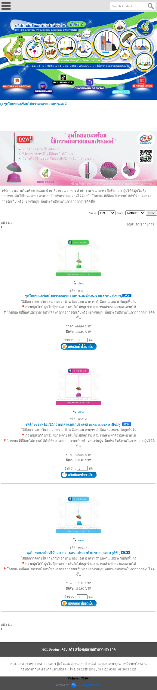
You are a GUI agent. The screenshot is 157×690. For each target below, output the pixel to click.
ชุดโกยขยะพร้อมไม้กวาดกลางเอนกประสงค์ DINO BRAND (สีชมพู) (73, 424)
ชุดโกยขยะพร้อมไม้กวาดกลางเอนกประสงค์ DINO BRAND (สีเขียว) (73, 296)
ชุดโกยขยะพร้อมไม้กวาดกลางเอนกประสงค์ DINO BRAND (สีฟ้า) (73, 553)
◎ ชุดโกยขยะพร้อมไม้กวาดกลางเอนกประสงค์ (33, 104)
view (78, 283)
